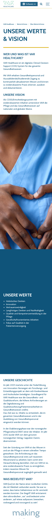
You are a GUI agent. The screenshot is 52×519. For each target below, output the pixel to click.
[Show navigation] (48, 4)
